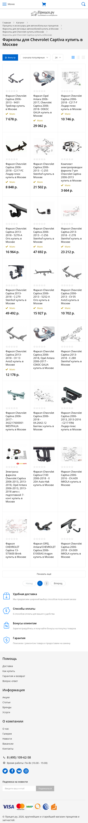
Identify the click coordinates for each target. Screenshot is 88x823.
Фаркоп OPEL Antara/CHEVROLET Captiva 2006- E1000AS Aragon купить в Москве (44, 550)
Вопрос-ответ (10, 681)
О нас (5, 728)
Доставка (7, 666)
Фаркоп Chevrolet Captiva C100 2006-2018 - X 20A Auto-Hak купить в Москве (43, 478)
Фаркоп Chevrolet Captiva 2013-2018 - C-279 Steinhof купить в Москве (16, 296)
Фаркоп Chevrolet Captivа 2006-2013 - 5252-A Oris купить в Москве (43, 296)
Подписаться (45, 788)
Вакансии (7, 743)
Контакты (7, 748)
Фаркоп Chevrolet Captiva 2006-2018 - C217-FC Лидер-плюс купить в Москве (16, 170)
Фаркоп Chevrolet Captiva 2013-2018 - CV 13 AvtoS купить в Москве (16, 358)
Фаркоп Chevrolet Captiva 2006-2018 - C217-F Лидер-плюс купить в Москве (71, 102)
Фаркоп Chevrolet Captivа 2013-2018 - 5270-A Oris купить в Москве (16, 235)
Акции (6, 697)
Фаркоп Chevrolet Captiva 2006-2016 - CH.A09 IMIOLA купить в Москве (71, 478)
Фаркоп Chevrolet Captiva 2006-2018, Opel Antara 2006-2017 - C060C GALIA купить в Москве (43, 360)
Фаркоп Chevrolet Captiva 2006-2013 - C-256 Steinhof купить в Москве (43, 235)
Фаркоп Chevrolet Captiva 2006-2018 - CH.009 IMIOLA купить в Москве (71, 550)
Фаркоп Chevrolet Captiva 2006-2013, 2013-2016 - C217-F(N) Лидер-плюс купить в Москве (71, 421)
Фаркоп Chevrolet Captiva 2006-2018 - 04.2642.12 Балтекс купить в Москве (43, 421)
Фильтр (10, 57)
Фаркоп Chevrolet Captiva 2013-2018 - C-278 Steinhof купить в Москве (71, 235)
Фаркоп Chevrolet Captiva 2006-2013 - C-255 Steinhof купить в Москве (43, 170)
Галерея (7, 733)
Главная (6, 22)
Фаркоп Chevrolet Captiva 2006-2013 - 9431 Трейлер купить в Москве (16, 102)
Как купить (8, 671)
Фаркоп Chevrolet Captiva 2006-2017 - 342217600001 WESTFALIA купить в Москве (16, 421)
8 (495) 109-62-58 (19, 757)
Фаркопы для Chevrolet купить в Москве (23, 31)
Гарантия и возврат (13, 676)
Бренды (6, 707)
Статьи (6, 702)
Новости (7, 738)
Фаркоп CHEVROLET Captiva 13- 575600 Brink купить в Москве (16, 550)
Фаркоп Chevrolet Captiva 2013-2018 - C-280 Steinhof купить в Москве (71, 358)
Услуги (6, 712)
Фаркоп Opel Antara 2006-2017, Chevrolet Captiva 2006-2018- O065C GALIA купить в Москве (42, 105)
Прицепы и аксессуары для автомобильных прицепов (30, 25)
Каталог (20, 22)
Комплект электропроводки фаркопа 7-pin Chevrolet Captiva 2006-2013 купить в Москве (71, 172)
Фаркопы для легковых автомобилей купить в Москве (30, 28)
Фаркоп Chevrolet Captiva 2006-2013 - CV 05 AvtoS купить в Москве (71, 296)
